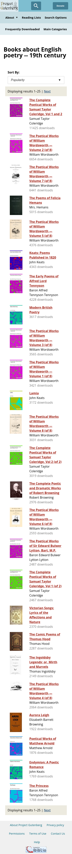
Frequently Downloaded (22, 29)
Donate (60, 5)
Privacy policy (55, 825)
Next (47, 91)
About (11, 17)
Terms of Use (37, 833)
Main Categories (55, 29)
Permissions (17, 833)
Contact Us (58, 833)
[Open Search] (36, 6)
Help (37, 842)
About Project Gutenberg (26, 825)
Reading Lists (31, 17)
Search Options (56, 17)
